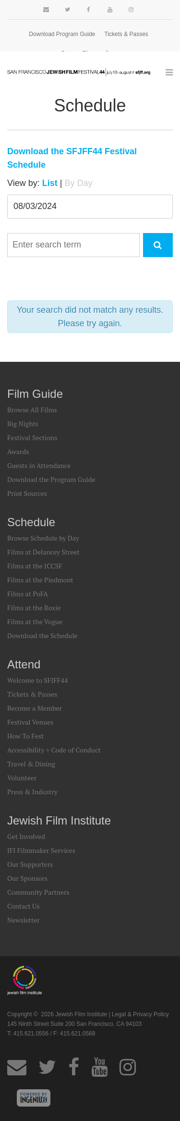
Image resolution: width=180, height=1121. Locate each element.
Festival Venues (30, 722)
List (50, 183)
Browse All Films (32, 409)
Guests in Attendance (39, 465)
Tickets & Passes (126, 34)
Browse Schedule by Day (43, 537)
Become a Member (34, 708)
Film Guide (35, 393)
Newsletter (23, 919)
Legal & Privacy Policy (140, 1014)
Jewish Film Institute (59, 820)
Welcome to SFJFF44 (37, 680)
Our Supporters (30, 864)
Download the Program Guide (51, 479)
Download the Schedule (42, 635)
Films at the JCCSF (34, 565)
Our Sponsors (27, 878)
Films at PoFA (27, 593)
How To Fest (25, 735)
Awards (18, 451)
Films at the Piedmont (40, 579)
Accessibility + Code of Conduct (54, 749)
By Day (78, 183)
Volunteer (21, 777)
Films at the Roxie (34, 607)
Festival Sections (32, 437)
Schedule (31, 522)
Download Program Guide (62, 34)
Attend (23, 664)
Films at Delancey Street (43, 551)
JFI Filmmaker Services (41, 850)
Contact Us (23, 906)
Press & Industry (32, 791)
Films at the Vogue (34, 621)
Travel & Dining (31, 763)
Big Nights (22, 423)
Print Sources (27, 493)
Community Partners (38, 892)
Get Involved (26, 836)
